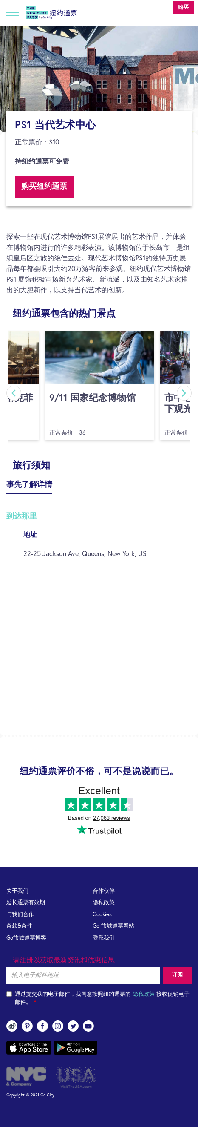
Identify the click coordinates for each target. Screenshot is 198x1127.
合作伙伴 (104, 891)
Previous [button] (13, 393)
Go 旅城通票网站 (113, 926)
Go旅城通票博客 (26, 938)
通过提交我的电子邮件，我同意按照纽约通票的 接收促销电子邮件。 (98, 998)
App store (28, 1048)
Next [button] (184, 393)
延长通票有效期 (25, 902)
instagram (57, 1026)
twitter (73, 1026)
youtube (88, 1026)
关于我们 (17, 891)
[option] (99, 79)
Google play (75, 1048)
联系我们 (104, 938)
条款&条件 (19, 926)
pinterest (27, 1026)
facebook (42, 1026)
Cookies (102, 914)
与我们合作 (20, 914)
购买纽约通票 (44, 186)
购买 (183, 7)
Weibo (11, 1026)
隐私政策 (104, 902)
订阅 (177, 975)
